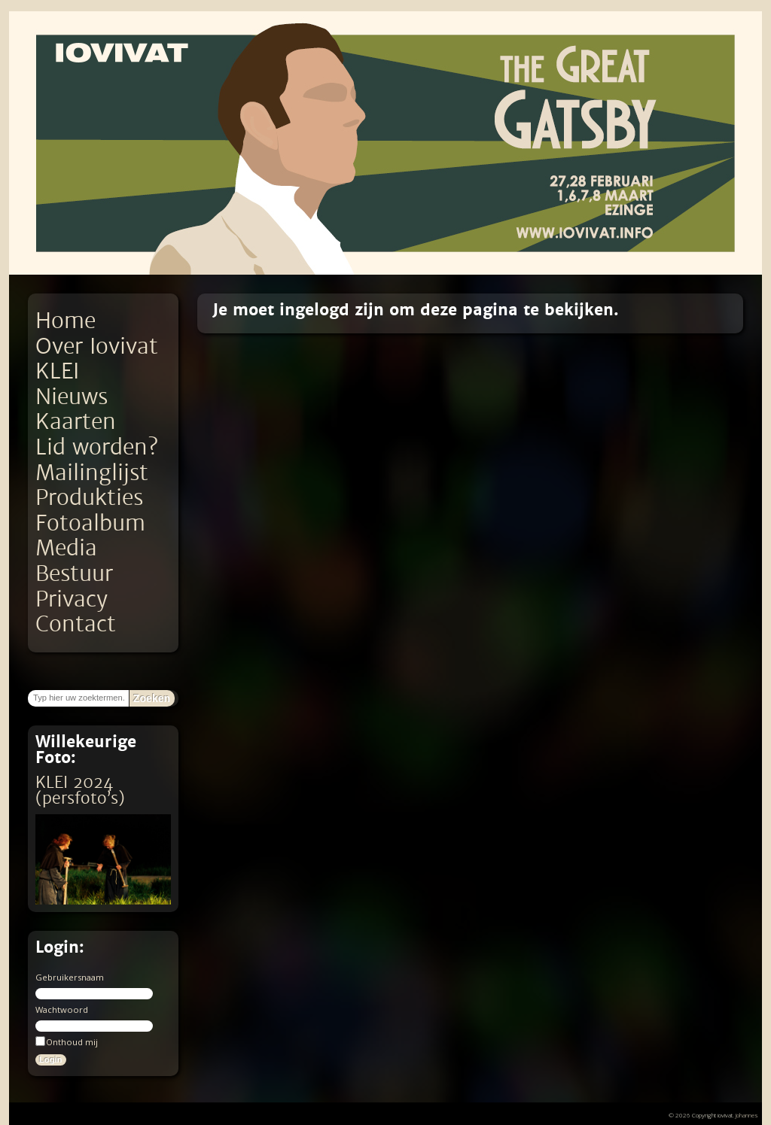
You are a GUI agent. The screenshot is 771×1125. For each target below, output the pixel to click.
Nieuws (71, 397)
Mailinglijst (91, 473)
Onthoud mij (66, 1041)
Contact (75, 624)
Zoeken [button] (151, 698)
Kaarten (75, 422)
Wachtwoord (61, 1009)
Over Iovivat (96, 346)
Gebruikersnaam (69, 977)
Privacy (71, 599)
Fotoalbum (90, 523)
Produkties (89, 498)
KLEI (57, 371)
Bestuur (74, 574)
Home (65, 321)
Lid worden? (96, 447)
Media (66, 548)
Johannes (747, 1115)
